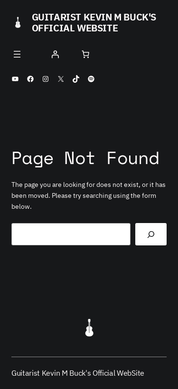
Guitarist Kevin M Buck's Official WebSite (94, 22)
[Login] (55, 54)
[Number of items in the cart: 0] (85, 54)
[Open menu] (17, 54)
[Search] (151, 234)
